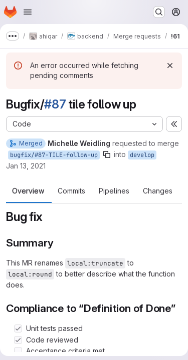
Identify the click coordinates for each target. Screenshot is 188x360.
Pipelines (114, 191)
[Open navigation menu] (28, 12)
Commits (71, 191)
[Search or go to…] (159, 12)
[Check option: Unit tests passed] (18, 328)
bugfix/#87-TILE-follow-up (54, 155)
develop (142, 155)
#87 (55, 104)
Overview (28, 191)
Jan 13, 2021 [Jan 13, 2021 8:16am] (26, 166)
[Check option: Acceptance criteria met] (18, 351)
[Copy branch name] (107, 154)
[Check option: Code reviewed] (18, 340)
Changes (157, 191)
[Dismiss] (170, 66)
